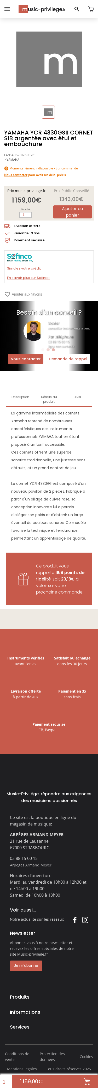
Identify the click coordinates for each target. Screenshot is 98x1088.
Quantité (25, 209)
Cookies (86, 1056)
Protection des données (52, 1056)
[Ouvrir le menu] (7, 9)
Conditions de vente (17, 1056)
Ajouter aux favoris (23, 294)
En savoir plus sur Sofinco (28, 277)
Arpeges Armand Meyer (30, 865)
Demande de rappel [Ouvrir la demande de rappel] (68, 359)
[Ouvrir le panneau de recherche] (77, 9)
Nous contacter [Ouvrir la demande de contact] (26, 359)
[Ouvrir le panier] (91, 9)
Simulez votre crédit (24, 268)
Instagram (85, 919)
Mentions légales (22, 1068)
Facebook (74, 919)
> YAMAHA (11, 159)
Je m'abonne (26, 965)
